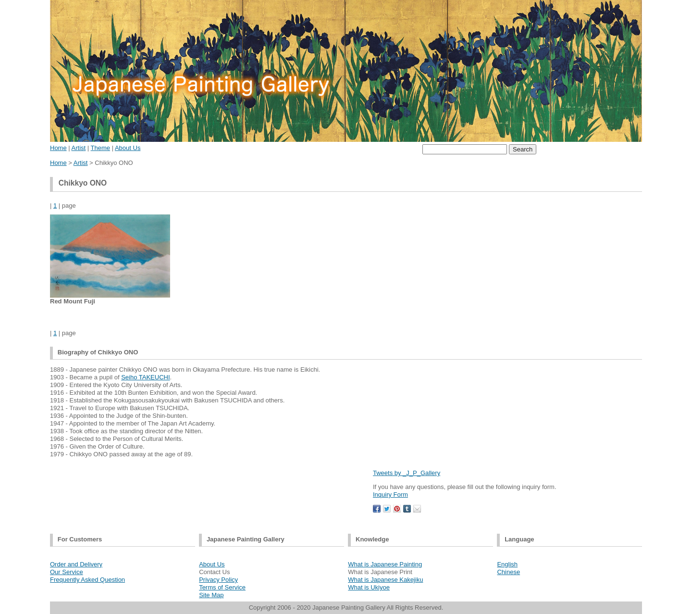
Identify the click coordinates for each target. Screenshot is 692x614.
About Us (127, 147)
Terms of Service (222, 587)
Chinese (508, 572)
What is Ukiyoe (369, 587)
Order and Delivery (76, 564)
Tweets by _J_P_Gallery (406, 472)
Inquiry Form (390, 494)
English (507, 564)
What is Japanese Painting (385, 564)
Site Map (211, 595)
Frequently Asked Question (87, 579)
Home (58, 147)
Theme (100, 147)
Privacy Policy (218, 579)
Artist (79, 147)
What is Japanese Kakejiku (385, 579)
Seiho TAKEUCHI (145, 377)
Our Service (66, 572)
